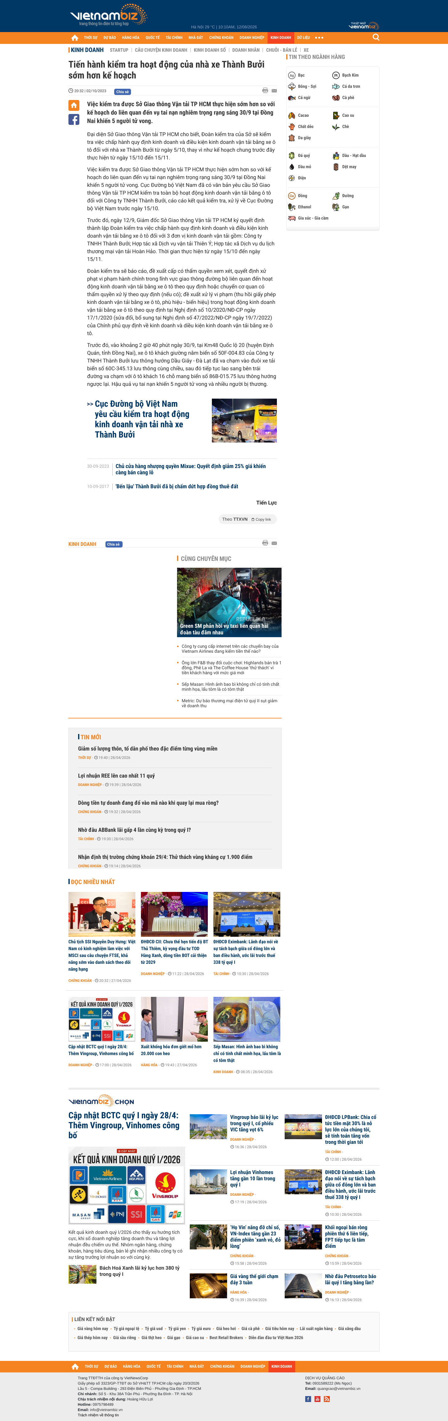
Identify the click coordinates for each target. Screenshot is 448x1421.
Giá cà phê (250, 1329)
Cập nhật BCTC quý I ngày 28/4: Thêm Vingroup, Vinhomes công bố (101, 1050)
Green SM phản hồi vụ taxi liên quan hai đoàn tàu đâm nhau (224, 629)
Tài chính (86, 839)
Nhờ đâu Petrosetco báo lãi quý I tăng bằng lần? (350, 1279)
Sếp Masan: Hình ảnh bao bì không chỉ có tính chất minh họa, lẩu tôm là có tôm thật (230, 687)
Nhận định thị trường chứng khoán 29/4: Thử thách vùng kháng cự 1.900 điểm (165, 857)
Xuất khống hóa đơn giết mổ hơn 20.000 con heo (171, 1050)
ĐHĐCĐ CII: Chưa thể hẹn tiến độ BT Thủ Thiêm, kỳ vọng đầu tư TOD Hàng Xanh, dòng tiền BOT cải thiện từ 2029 (174, 952)
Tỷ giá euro (201, 1329)
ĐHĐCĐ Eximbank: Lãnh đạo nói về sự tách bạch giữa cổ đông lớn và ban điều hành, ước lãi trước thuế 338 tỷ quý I (245, 952)
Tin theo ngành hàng (317, 57)
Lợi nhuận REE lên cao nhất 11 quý (116, 776)
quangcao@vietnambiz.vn (338, 1388)
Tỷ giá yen (177, 1329)
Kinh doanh (87, 50)
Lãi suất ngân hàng (316, 1329)
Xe (306, 50)
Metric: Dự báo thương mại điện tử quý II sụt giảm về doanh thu (230, 703)
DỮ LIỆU (303, 38)
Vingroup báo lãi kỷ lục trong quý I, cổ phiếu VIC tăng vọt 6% (254, 1123)
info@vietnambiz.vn (106, 1410)
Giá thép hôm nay (92, 1338)
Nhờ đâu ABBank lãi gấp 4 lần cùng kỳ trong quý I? (134, 830)
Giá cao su (195, 1338)
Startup (119, 50)
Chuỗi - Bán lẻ (281, 50)
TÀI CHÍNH (174, 38)
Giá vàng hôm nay (92, 1329)
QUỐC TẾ (153, 38)
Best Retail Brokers (226, 1338)
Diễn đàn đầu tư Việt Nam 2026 (276, 1338)
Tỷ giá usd (154, 1329)
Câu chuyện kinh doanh (161, 50)
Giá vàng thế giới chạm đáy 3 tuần (254, 1279)
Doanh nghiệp (90, 785)
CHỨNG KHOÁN (221, 38)
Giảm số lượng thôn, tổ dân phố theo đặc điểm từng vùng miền (147, 749)
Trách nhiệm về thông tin (98, 1415)
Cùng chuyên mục (206, 558)
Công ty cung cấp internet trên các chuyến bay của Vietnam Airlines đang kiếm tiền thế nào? (230, 649)
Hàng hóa (149, 1065)
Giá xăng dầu (349, 1329)
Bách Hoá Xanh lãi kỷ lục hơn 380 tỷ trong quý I (140, 1271)
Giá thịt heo (151, 1338)
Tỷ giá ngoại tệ (126, 1329)
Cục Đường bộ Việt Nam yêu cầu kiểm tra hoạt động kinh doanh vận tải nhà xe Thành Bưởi (142, 419)
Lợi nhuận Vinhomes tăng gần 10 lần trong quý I (252, 1178)
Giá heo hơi (226, 1329)
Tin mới (91, 737)
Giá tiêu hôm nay (279, 1329)
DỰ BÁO (110, 38)
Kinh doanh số (210, 50)
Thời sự (84, 757)
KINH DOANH (281, 38)
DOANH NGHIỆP (252, 38)
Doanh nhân (246, 50)
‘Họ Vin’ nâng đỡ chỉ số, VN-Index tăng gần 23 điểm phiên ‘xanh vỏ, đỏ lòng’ (255, 1236)
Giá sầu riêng (124, 1338)
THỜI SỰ (90, 38)
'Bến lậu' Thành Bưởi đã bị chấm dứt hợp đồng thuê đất (177, 487)
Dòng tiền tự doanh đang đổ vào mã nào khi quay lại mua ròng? (148, 803)
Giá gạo (173, 1338)
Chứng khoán (89, 812)
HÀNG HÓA (131, 38)
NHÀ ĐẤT (196, 38)
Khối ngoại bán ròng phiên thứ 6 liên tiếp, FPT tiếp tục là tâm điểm (347, 1236)
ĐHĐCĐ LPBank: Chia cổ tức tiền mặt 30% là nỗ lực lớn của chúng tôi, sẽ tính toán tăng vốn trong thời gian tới (350, 1129)
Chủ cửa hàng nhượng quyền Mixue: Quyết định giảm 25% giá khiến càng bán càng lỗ (191, 469)
